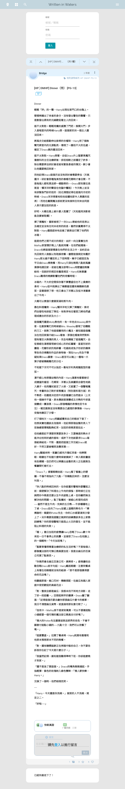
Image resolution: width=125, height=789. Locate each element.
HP (81, 78)
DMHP (87, 78)
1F (36, 93)
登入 (50, 45)
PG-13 (94, 78)
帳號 (47, 17)
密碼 (47, 30)
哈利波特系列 (73, 78)
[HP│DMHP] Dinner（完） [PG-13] (55, 88)
